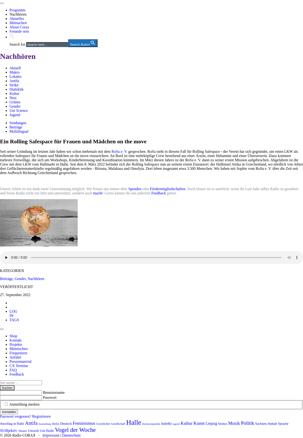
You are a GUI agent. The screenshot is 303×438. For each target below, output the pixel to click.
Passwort (50, 397)
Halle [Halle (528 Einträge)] (133, 422)
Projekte (15, 344)
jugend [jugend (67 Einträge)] (176, 424)
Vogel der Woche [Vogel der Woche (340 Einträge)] (75, 429)
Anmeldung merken (24, 404)
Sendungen (17, 123)
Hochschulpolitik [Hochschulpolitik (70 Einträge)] (151, 423)
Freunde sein (19, 31)
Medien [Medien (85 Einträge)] (222, 423)
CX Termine (18, 366)
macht (97, 193)
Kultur (14, 94)
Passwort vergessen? (15, 416)
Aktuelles (16, 19)
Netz (13, 98)
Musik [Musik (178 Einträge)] (234, 423)
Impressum (51, 435)
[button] (11, 37)
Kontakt (15, 340)
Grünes (14, 102)
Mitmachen (18, 23)
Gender (15, 106)
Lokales (15, 76)
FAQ (13, 370)
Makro (14, 72)
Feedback (158, 193)
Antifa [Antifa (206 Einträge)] (31, 423)
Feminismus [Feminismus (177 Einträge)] (84, 423)
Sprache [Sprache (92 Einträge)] (283, 423)
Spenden (134, 189)
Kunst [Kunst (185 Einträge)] (199, 423)
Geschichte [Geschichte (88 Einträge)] (103, 423)
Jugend (14, 115)
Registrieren (41, 416)
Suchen (7, 388)
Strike (13, 85)
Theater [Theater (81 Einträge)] (22, 431)
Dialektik (16, 89)
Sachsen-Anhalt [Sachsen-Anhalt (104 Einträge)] (266, 423)
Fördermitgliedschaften (167, 189)
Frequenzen (18, 353)
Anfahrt (15, 357)
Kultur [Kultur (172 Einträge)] (186, 423)
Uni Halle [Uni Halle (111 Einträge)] (47, 431)
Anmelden (9, 412)
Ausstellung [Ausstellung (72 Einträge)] (45, 423)
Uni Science (18, 111)
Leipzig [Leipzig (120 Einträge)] (211, 423)
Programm (17, 10)
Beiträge (15, 127)
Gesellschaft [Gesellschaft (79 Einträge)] (118, 423)
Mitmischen (18, 349)
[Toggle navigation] (2, 3)
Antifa (14, 81)
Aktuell (15, 68)
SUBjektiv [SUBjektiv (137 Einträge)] (8, 430)
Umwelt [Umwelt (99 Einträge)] (33, 431)
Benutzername (54, 392)
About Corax (19, 27)
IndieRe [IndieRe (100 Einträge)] (166, 423)
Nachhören (18, 14)
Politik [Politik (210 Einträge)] (247, 423)
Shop (13, 336)
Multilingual (18, 131)
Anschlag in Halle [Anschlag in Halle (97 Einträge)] (12, 423)
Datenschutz (71, 435)
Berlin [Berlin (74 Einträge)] (55, 423)
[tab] (13, 313)
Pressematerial (20, 361)
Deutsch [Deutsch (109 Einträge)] (66, 423)
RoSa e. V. (119, 151)
